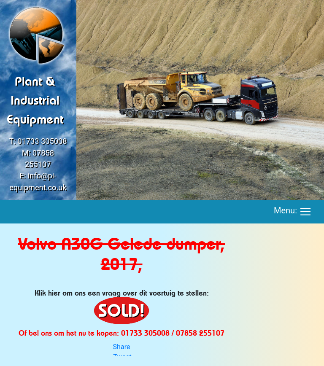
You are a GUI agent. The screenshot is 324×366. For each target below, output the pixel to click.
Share (121, 347)
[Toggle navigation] (305, 211)
